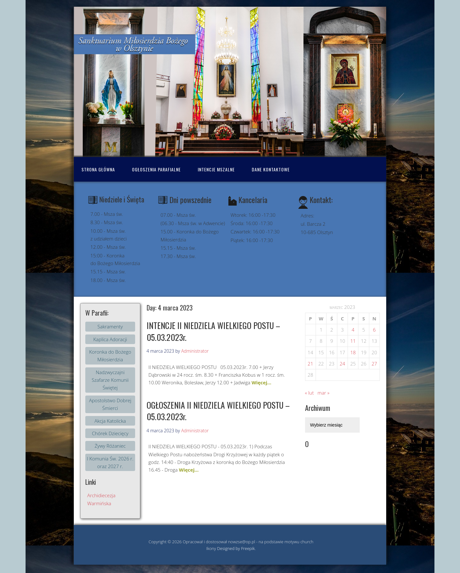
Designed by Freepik (236, 548)
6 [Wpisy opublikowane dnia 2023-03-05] (374, 329)
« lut (309, 392)
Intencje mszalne (216, 169)
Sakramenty (110, 326)
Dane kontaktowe (271, 169)
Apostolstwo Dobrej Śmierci (110, 404)
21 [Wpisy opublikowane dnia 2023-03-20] (310, 363)
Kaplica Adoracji (110, 339)
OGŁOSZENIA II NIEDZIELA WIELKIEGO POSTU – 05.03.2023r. (218, 411)
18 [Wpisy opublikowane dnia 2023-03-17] (353, 352)
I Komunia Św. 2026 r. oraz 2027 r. (110, 462)
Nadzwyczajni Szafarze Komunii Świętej (110, 380)
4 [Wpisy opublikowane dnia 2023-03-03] (353, 329)
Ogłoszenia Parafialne (156, 169)
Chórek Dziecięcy (110, 433)
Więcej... (261, 382)
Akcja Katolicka (110, 421)
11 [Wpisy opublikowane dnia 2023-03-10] (353, 341)
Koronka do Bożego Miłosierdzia (110, 356)
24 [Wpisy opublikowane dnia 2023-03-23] (342, 363)
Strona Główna (98, 169)
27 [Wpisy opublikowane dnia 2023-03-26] (374, 363)
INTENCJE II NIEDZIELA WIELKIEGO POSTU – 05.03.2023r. (213, 331)
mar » (323, 392)
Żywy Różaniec (110, 446)
